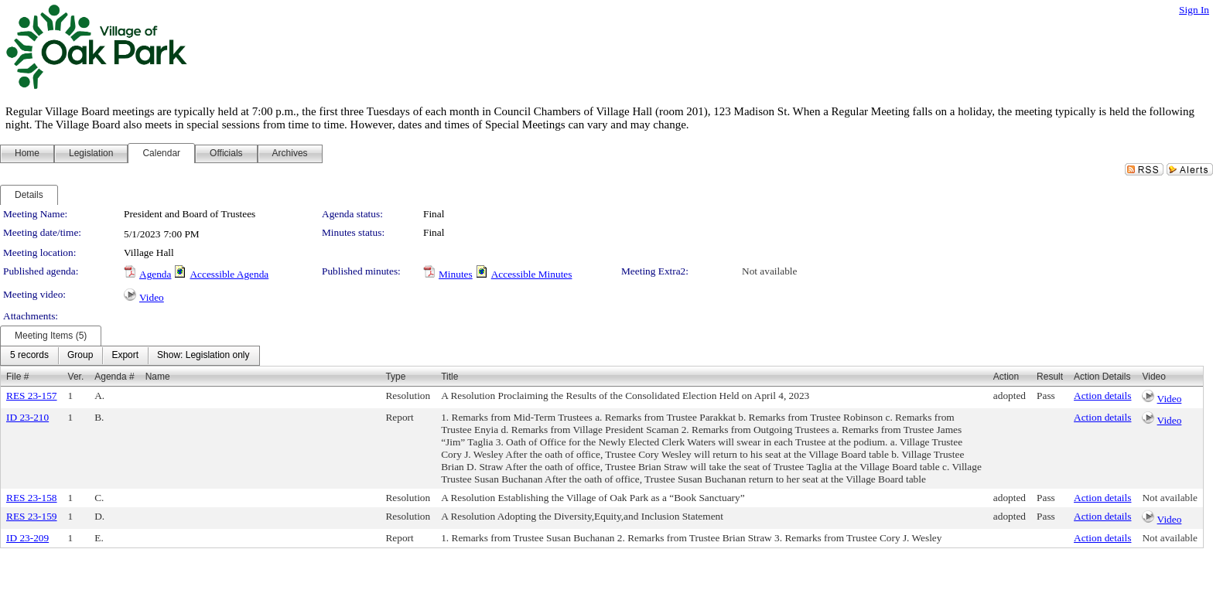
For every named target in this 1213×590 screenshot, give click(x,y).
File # (17, 376)
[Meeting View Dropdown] (203, 355)
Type (395, 376)
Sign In (1194, 9)
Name (157, 376)
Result (1050, 376)
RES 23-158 (31, 497)
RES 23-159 (31, 516)
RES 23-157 (31, 395)
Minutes (456, 274)
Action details (1102, 395)
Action (1006, 376)
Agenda (155, 274)
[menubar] (130, 356)
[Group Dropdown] (80, 355)
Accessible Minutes (531, 274)
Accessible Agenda (229, 274)
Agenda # (114, 376)
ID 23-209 (27, 538)
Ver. (76, 376)
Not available (769, 271)
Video (151, 297)
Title (449, 376)
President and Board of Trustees (189, 214)
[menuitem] (29, 355)
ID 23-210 (27, 417)
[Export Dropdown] (125, 355)
